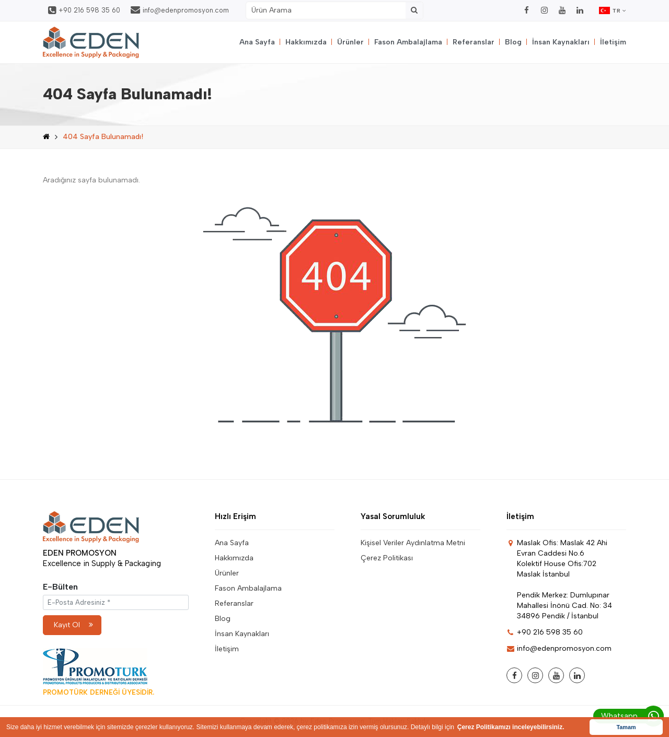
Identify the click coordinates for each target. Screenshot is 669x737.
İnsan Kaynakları (561, 42)
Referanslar (473, 42)
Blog (513, 42)
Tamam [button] (626, 727)
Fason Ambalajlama (408, 42)
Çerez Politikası (387, 558)
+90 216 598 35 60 (84, 10)
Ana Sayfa (257, 42)
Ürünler (350, 42)
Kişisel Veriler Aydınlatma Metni (413, 542)
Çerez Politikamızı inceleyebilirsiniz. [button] (510, 727)
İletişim (613, 42)
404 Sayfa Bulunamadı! (103, 136)
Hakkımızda (306, 42)
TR (612, 10)
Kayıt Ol (73, 624)
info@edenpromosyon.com (180, 10)
